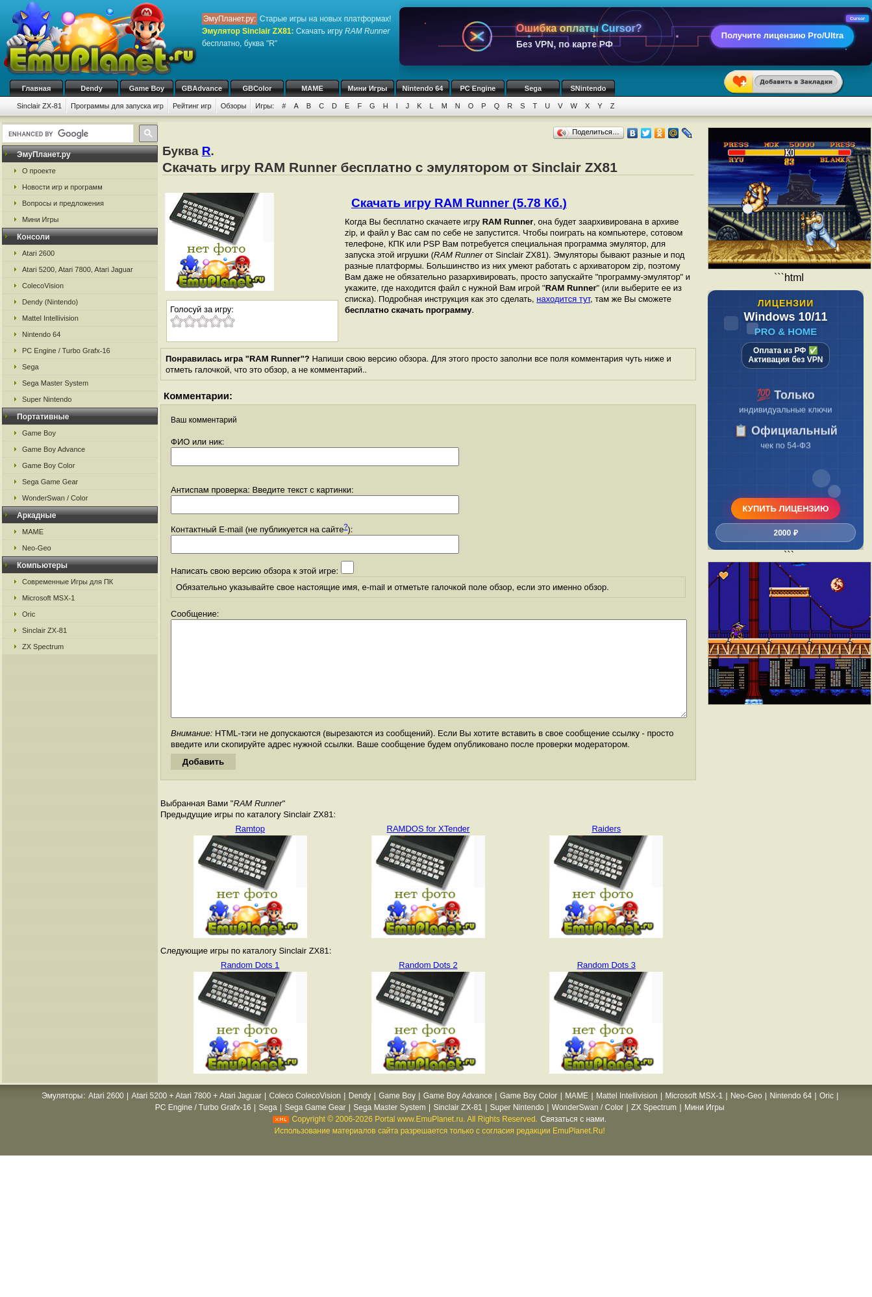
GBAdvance (202, 88)
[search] (66, 134)
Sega (533, 88)
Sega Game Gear (50, 482)
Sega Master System (55, 383)
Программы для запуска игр (117, 106)
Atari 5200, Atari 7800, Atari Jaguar (77, 269)
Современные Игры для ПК (67, 582)
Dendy (92, 88)
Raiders (606, 848)
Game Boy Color (48, 465)
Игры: (264, 106)
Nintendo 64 (423, 88)
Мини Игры (368, 88)
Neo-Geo (36, 548)
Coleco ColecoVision (305, 1115)
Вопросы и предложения (63, 203)
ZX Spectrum (43, 646)
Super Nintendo (46, 399)
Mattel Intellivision (50, 318)
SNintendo (588, 88)
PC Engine (477, 88)
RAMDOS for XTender (428, 848)
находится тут (563, 299)
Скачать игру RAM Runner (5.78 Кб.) (459, 203)
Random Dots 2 (428, 984)
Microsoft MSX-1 (48, 598)
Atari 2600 (38, 253)
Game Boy (146, 88)
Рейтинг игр (192, 106)
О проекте (39, 171)
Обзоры (234, 106)
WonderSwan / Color (55, 498)
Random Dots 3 (606, 984)
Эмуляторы (62, 1115)
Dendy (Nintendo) (50, 302)
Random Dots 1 (250, 984)
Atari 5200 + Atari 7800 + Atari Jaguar (197, 1115)
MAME (312, 88)
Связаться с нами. (573, 1138)
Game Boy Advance (53, 449)
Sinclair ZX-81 (39, 106)
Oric (28, 614)
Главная (36, 88)
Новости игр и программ (62, 187)
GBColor (256, 88)
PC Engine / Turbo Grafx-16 (66, 350)
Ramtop (250, 848)
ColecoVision (43, 286)
